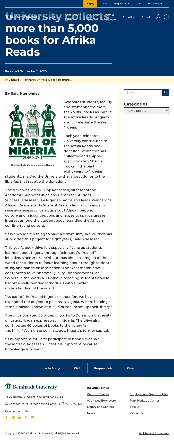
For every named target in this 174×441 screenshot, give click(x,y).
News (15, 79)
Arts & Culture (111, 17)
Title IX (134, 406)
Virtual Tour (137, 413)
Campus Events (98, 394)
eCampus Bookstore (101, 400)
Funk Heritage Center (144, 400)
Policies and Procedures (154, 433)
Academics (50, 17)
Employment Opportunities (149, 394)
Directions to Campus (45, 404)
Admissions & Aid (73, 17)
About (146, 17)
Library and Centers (100, 406)
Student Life (93, 17)
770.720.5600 (74, 404)
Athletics (129, 17)
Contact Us (16, 404)
